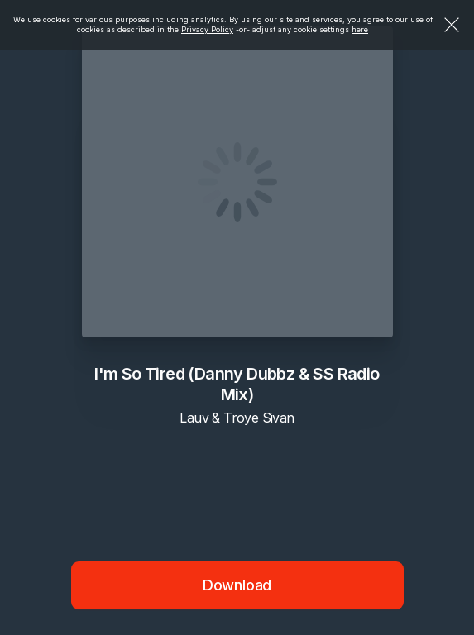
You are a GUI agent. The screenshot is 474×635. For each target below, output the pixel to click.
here (360, 29)
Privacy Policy (207, 29)
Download (237, 585)
